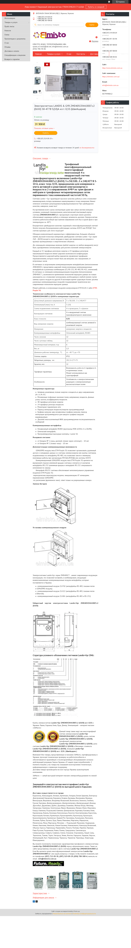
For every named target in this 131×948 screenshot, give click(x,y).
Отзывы (7, 47)
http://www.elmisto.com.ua (112, 68)
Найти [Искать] (91, 25)
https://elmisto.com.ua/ (111, 76)
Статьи (6, 34)
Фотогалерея (9, 18)
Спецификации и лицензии (14, 55)
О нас (6, 43)
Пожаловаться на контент (62, 914)
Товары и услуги (10, 22)
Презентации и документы (14, 39)
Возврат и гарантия (12, 59)
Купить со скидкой (96, 7)
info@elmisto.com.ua (110, 85)
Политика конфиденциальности (84, 914)
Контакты (81, 54)
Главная (38, 54)
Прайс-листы (9, 26)
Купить (46, 133)
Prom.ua (77, 911)
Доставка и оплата (11, 51)
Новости (7, 30)
